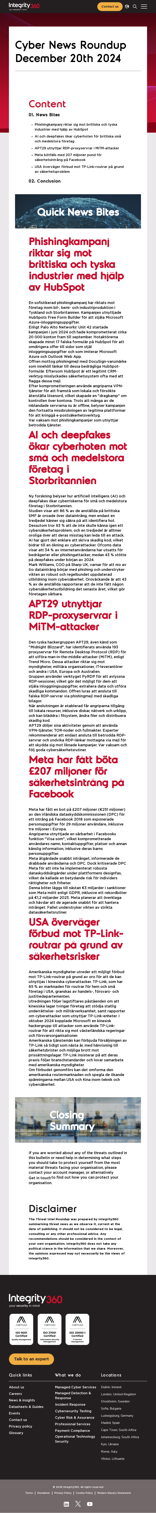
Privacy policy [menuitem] (20, 1426)
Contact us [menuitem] (18, 1420)
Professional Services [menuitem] (72, 1424)
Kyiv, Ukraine (110, 1444)
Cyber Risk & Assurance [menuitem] (74, 1417)
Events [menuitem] (14, 1413)
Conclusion (49, 181)
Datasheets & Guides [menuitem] (26, 1407)
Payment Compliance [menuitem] (72, 1430)
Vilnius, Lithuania (112, 1458)
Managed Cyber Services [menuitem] (75, 1387)
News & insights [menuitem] (22, 1400)
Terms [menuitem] (29, 1493)
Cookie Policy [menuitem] (84, 1493)
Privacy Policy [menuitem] (63, 1493)
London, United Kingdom (118, 1394)
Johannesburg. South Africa (120, 1437)
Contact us (110, 6)
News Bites (48, 115)
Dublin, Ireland (111, 1387)
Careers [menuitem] (15, 1393)
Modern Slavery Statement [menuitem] (114, 1493)
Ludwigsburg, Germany (117, 1415)
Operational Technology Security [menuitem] (75, 1439)
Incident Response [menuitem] (70, 1404)
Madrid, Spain (110, 1423)
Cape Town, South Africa (118, 1430)
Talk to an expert (31, 1359)
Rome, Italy (109, 1451)
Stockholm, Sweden (115, 1401)
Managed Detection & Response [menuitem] (73, 1396)
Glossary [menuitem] (16, 1433)
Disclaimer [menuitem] (43, 1493)
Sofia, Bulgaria (111, 1408)
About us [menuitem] (16, 1387)
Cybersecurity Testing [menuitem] (73, 1411)
